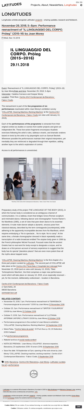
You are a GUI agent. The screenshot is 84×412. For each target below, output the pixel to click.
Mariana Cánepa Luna (67, 389)
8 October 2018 (54, 318)
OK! (78, 407)
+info (36, 392)
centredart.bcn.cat (9, 293)
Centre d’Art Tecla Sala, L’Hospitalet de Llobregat (36, 266)
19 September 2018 (51, 347)
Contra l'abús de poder (24, 329)
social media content (27, 340)
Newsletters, (56, 5)
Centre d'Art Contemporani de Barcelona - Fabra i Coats (25, 284)
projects (38, 20)
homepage (10, 398)
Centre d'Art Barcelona (28, 362)
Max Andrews (52, 389)
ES (81, 2)
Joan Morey (44, 362)
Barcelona (14, 362)
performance (13, 365)
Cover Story (76, 396)
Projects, (36, 5)
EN (77, 2)
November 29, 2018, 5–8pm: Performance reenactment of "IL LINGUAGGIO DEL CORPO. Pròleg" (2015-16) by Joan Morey (32, 30)
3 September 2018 (45, 357)
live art (4, 365)
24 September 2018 (54, 325)
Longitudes (70, 5)
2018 (7, 362)
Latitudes (30, 263)
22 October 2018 (29, 312)
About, (45, 5)
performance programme (18, 336)
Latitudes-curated (57, 362)
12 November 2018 (56, 305)
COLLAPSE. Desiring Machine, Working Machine (22, 112)
